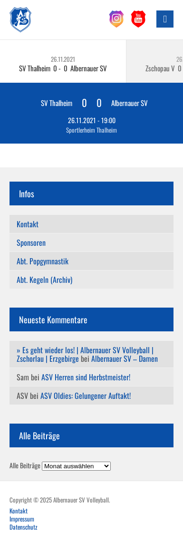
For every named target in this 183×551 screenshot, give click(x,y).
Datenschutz (24, 527)
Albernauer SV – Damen (124, 358)
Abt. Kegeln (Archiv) (44, 279)
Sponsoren (31, 242)
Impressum (22, 518)
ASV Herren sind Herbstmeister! (85, 377)
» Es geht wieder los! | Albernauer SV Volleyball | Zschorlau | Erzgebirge (85, 354)
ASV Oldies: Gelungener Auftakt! (85, 395)
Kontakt (28, 224)
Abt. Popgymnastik (42, 261)
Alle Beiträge (25, 465)
